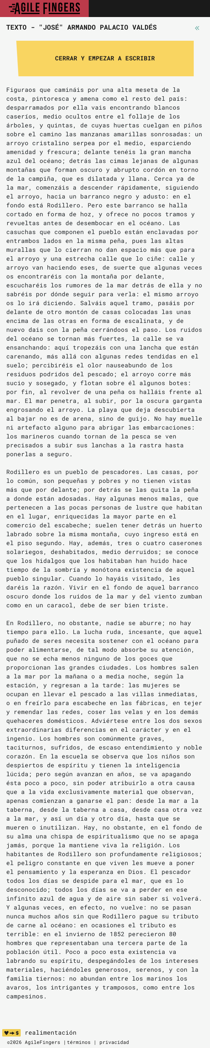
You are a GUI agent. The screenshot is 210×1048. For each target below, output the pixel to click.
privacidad (114, 1042)
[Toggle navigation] (196, 8)
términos (79, 1042)
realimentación (51, 1032)
